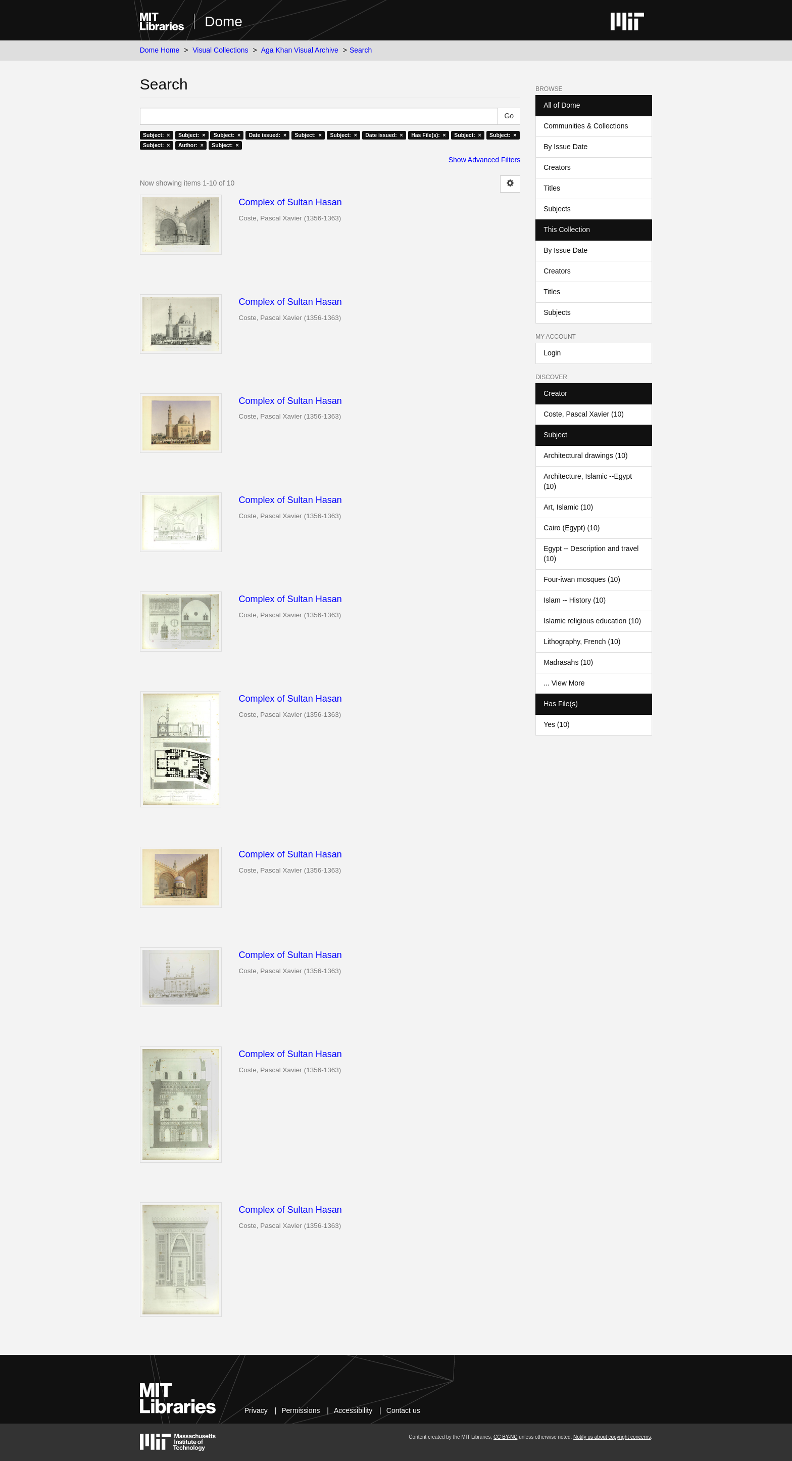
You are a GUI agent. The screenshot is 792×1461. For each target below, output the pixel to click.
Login (552, 353)
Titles (551, 188)
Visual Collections (220, 50)
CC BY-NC (505, 1437)
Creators (557, 167)
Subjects (557, 209)
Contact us (403, 1410)
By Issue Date (565, 147)
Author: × (191, 145)
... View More (563, 683)
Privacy (256, 1410)
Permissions (300, 1410)
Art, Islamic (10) (568, 507)
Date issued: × (267, 135)
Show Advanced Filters (484, 160)
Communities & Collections (585, 126)
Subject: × (156, 135)
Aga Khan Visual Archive (299, 50)
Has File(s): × (428, 135)
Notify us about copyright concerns (612, 1437)
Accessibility (353, 1410)
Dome (223, 21)
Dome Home (160, 50)
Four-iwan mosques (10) (581, 579)
